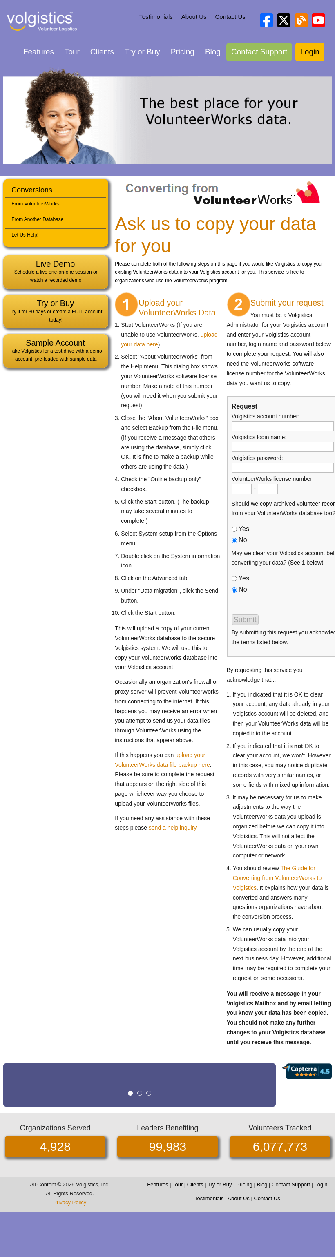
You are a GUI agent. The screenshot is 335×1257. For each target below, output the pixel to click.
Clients (102, 51)
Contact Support (259, 51)
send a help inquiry (172, 827)
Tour (72, 51)
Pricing (182, 51)
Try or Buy (142, 51)
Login (309, 51)
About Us (194, 16)
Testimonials (156, 16)
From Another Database (37, 219)
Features (38, 51)
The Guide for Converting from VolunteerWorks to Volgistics (277, 878)
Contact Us (230, 16)
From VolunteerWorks (35, 204)
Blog (213, 51)
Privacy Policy (69, 1202)
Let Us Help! (24, 235)
